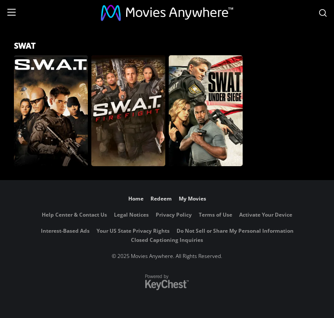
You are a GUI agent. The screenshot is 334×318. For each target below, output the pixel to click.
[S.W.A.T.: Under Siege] (206, 110)
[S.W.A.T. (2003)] (51, 110)
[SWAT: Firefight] (128, 110)
